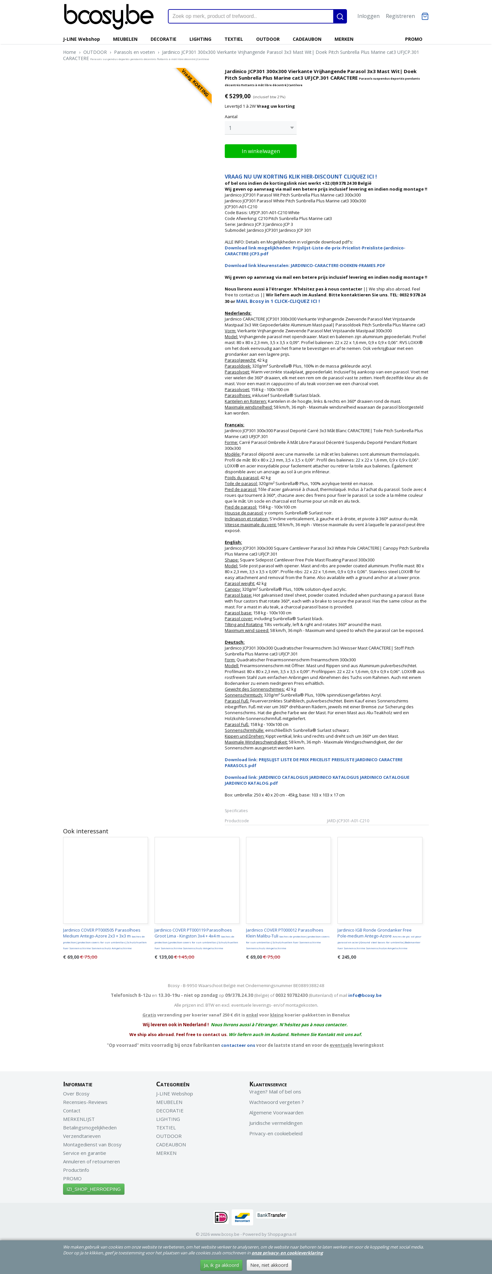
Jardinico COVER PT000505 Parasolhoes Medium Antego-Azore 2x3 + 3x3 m (105, 936)
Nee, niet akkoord (269, 1265)
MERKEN (344, 39)
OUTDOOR (268, 39)
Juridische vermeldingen (276, 1121)
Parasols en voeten (134, 52)
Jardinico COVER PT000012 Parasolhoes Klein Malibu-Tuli (288, 936)
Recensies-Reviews (85, 1100)
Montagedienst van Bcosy (92, 1143)
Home (69, 52)
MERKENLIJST (79, 1117)
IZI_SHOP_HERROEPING (94, 1187)
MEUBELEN (125, 39)
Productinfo (76, 1168)
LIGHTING (200, 39)
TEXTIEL (233, 39)
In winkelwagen (261, 149)
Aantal (231, 116)
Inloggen (368, 16)
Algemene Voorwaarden (276, 1111)
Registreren (400, 16)
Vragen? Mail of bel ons (275, 1090)
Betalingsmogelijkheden (90, 1126)
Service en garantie (84, 1151)
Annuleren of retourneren (91, 1159)
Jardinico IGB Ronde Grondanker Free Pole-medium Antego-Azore (379, 936)
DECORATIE (163, 39)
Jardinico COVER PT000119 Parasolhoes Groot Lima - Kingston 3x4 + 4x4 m (196, 936)
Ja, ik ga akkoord (221, 1265)
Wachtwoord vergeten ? (276, 1100)
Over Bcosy (76, 1092)
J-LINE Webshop (81, 39)
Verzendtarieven (82, 1134)
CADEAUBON (307, 39)
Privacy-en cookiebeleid (276, 1131)
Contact (71, 1109)
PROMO (413, 39)
